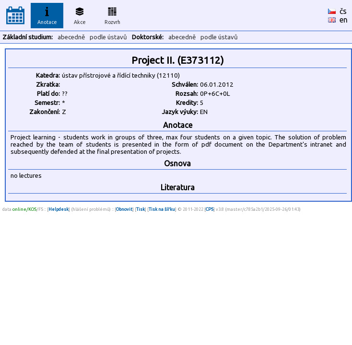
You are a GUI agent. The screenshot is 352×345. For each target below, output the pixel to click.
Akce (79, 14)
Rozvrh (112, 14)
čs (343, 11)
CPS (209, 209)
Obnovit (124, 209)
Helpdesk (58, 209)
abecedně (71, 37)
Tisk (140, 209)
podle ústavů (108, 37)
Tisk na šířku (162, 209)
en (344, 19)
